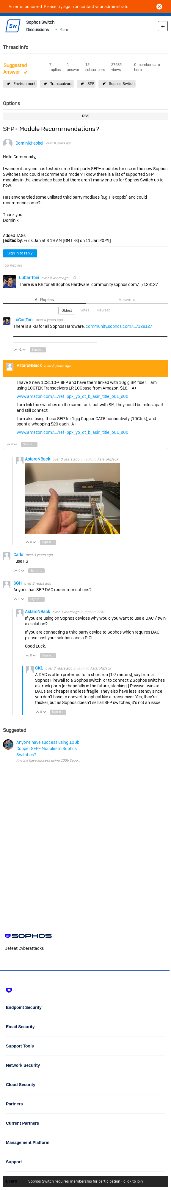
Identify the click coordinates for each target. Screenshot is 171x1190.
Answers (127, 299)
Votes (84, 310)
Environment (24, 83)
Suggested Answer (15, 68)
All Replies (44, 299)
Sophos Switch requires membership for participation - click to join (85, 1181)
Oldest (67, 310)
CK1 (39, 668)
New (163, 26)
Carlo (18, 554)
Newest (103, 310)
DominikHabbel (29, 143)
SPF (90, 83)
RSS (85, 115)
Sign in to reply (20, 253)
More (63, 29)
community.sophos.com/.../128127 (119, 326)
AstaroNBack (30, 365)
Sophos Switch (121, 83)
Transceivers (61, 83)
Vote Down (24, 350)
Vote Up (15, 350)
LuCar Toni (29, 277)
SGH (18, 583)
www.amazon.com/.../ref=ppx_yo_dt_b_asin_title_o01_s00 (72, 396)
